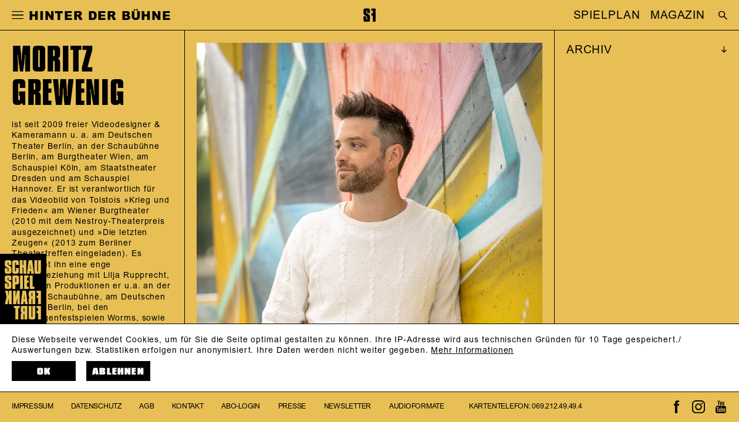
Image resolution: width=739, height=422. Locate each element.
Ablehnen (118, 371)
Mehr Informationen (472, 350)
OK (44, 371)
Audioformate (416, 406)
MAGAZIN (677, 15)
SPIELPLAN (606, 15)
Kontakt (187, 406)
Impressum (32, 406)
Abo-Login (240, 406)
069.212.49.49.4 (557, 406)
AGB (146, 406)
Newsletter (348, 406)
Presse (292, 406)
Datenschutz (96, 406)
